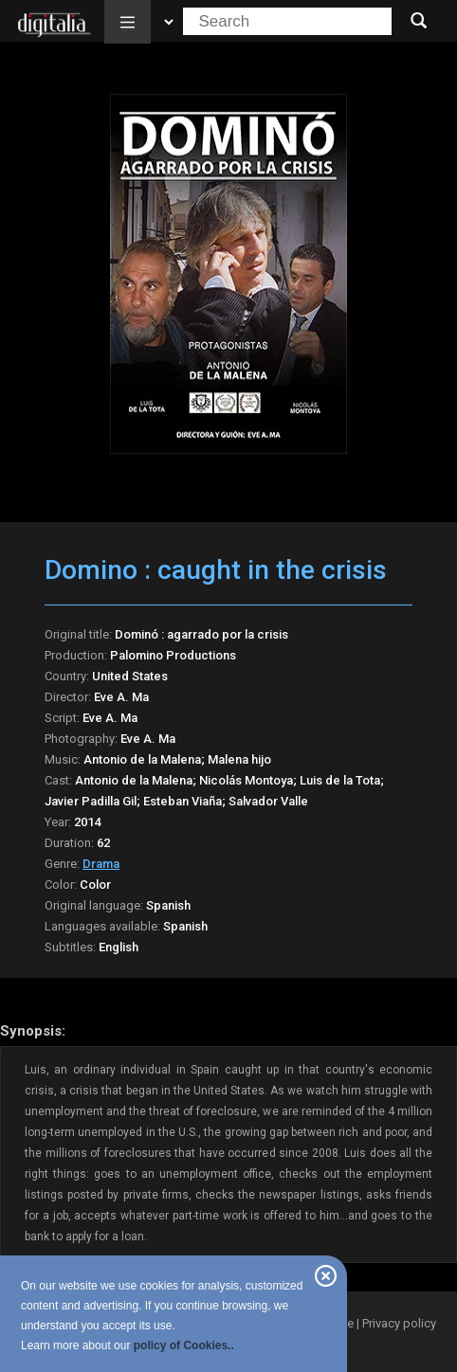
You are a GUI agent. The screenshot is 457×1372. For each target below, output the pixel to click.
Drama (100, 864)
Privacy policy (399, 1323)
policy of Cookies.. (184, 1345)
